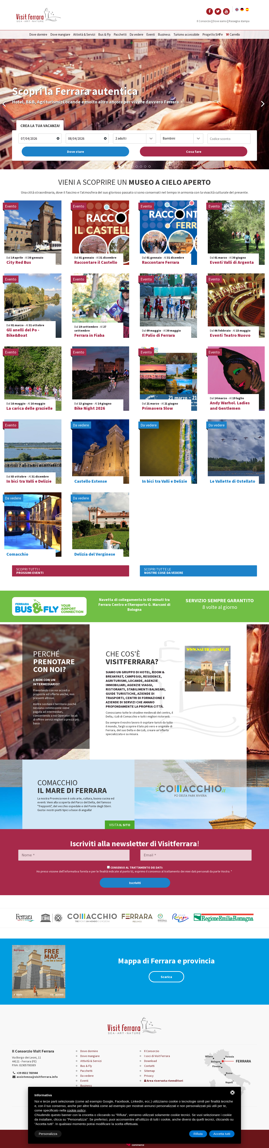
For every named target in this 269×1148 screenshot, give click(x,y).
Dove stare (75, 151)
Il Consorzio (204, 21)
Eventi (150, 34)
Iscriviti (135, 883)
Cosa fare (193, 151)
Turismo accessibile (186, 34)
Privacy (149, 1076)
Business (164, 34)
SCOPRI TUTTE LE (163, 571)
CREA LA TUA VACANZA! (40, 125)
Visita (119, 825)
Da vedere (136, 34)
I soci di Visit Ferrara (157, 1056)
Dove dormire (38, 34)
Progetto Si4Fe (212, 34)
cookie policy (76, 1110)
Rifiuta (198, 1134)
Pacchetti (120, 34)
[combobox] (134, 138)
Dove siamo (220, 21)
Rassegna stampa (239, 21)
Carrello (233, 34)
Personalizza (48, 1134)
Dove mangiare (60, 34)
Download (150, 1061)
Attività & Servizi (84, 34)
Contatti (149, 1066)
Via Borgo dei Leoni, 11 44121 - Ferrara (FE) (26, 1059)
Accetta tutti (221, 1134)
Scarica (166, 977)
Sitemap (149, 1071)
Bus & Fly (104, 34)
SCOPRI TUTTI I (30, 571)
